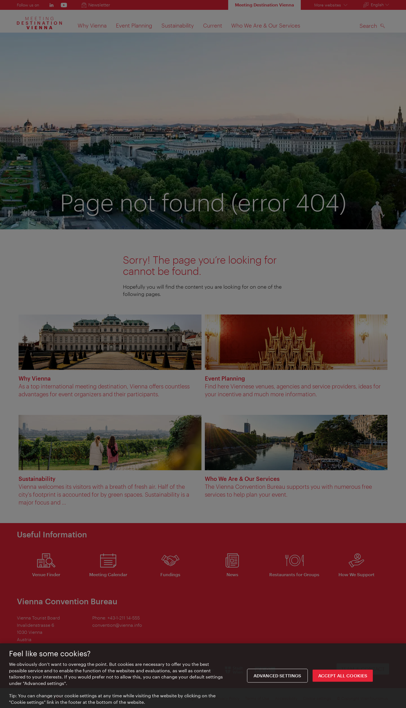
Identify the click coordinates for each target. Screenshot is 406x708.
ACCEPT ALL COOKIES (342, 677)
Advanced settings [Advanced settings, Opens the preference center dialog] (277, 677)
